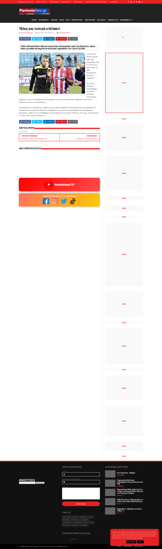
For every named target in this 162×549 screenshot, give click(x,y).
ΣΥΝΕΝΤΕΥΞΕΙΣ (77, 20)
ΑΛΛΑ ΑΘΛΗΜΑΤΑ (67, 522)
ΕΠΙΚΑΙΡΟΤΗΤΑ (113, 20)
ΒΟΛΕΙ (91, 517)
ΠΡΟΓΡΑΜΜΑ (78, 2)
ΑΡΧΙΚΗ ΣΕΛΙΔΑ (41, 2)
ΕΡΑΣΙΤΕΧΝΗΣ (66, 525)
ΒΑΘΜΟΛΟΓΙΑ (66, 2)
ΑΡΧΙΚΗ (34, 20)
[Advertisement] (105, 11)
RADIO (91, 522)
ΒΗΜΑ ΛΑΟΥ (75, 525)
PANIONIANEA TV (126, 20)
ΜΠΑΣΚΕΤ (54, 20)
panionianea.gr (138, 546)
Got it (140, 542)
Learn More (131, 542)
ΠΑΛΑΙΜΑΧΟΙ (84, 525)
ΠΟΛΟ (68, 20)
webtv (86, 522)
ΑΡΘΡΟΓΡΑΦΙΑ (90, 20)
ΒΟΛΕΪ (62, 20)
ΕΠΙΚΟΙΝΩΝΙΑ (54, 2)
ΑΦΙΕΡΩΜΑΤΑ (85, 519)
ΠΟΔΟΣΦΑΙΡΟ (43, 20)
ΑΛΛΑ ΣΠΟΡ (101, 20)
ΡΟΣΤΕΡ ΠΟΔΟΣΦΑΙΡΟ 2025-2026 (96, 2)
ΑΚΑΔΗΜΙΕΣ (66, 519)
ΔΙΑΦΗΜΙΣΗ (114, 2)
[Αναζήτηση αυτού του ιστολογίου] (27, 483)
